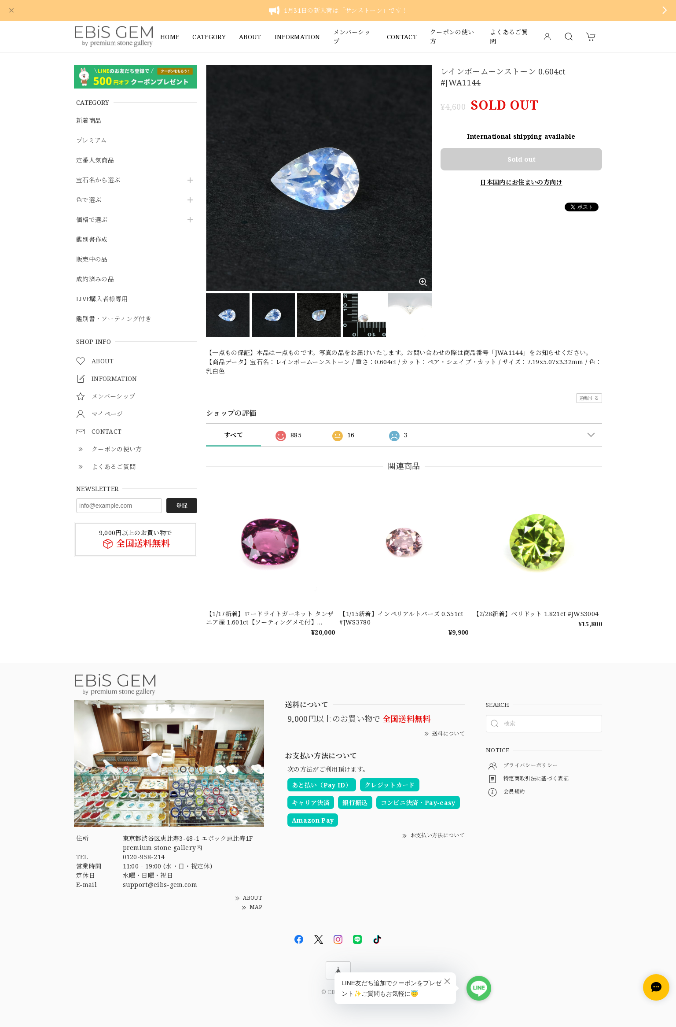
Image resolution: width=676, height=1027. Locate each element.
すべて (233, 435)
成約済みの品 (95, 279)
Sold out (521, 159)
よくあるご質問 (509, 36)
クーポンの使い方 (452, 36)
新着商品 (88, 121)
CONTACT (402, 37)
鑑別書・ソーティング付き (113, 319)
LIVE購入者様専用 (102, 299)
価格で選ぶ (92, 220)
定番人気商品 (95, 160)
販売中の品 (92, 259)
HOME (169, 37)
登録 (181, 506)
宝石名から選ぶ (98, 180)
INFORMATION (297, 37)
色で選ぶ (88, 200)
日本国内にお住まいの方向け (521, 182)
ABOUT (250, 37)
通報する (589, 398)
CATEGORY (209, 37)
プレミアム (91, 140)
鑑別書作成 (92, 240)
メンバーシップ (352, 36)
